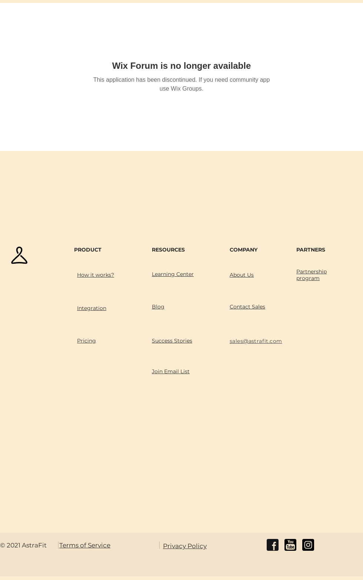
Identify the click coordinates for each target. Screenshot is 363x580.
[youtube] (290, 545)
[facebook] (273, 545)
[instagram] (308, 545)
